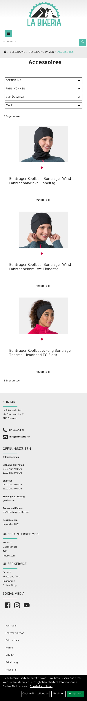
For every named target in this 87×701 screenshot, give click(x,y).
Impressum (9, 556)
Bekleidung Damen (41, 52)
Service (7, 572)
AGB (5, 551)
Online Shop (10, 585)
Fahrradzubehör (15, 633)
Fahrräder (11, 626)
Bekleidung (17, 52)
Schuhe (10, 655)
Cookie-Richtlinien (41, 686)
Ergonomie (9, 581)
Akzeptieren (75, 694)
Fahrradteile (12, 640)
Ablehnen (58, 694)
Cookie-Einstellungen (35, 694)
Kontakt (7, 542)
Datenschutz (10, 547)
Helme (9, 648)
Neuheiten (11, 670)
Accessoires (65, 52)
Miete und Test (11, 577)
